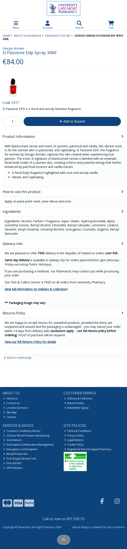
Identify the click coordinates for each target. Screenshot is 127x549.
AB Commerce (115, 527)
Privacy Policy (74, 435)
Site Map (10, 412)
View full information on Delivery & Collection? (36, 289)
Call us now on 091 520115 (63, 519)
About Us (10, 398)
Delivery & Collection (78, 398)
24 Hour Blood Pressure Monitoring (26, 435)
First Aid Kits (12, 463)
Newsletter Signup (76, 408)
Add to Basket (72, 121)
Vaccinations (12, 440)
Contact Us (11, 403)
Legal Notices (74, 440)
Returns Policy (74, 403)
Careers (9, 417)
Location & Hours (15, 408)
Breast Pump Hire (15, 454)
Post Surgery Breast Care (19, 458)
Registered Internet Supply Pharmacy (87, 449)
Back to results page (19, 357)
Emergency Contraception (20, 449)
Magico (85, 527)
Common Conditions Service (22, 431)
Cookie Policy (74, 444)
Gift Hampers (13, 468)
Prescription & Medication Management (28, 444)
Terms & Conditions (77, 431)
